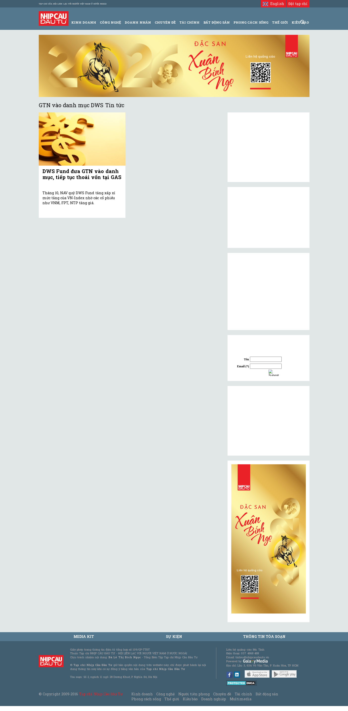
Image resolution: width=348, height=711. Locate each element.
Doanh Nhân (138, 22)
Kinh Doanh (83, 22)
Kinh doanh (142, 694)
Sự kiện (174, 636)
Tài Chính (189, 22)
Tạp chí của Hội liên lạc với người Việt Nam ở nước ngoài (73, 3)
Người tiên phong (194, 694)
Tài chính (243, 694)
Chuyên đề (165, 22)
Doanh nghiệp (213, 699)
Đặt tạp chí (298, 3)
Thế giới (280, 22)
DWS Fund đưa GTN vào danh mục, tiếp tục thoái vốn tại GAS (81, 174)
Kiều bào (190, 699)
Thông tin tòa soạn (264, 636)
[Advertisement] (268, 421)
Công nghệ (165, 694)
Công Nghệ (110, 22)
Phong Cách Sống (250, 22)
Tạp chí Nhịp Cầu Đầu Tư (100, 694)
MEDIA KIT (84, 636)
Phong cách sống (146, 699)
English (273, 3)
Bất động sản (216, 22)
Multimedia (240, 699)
